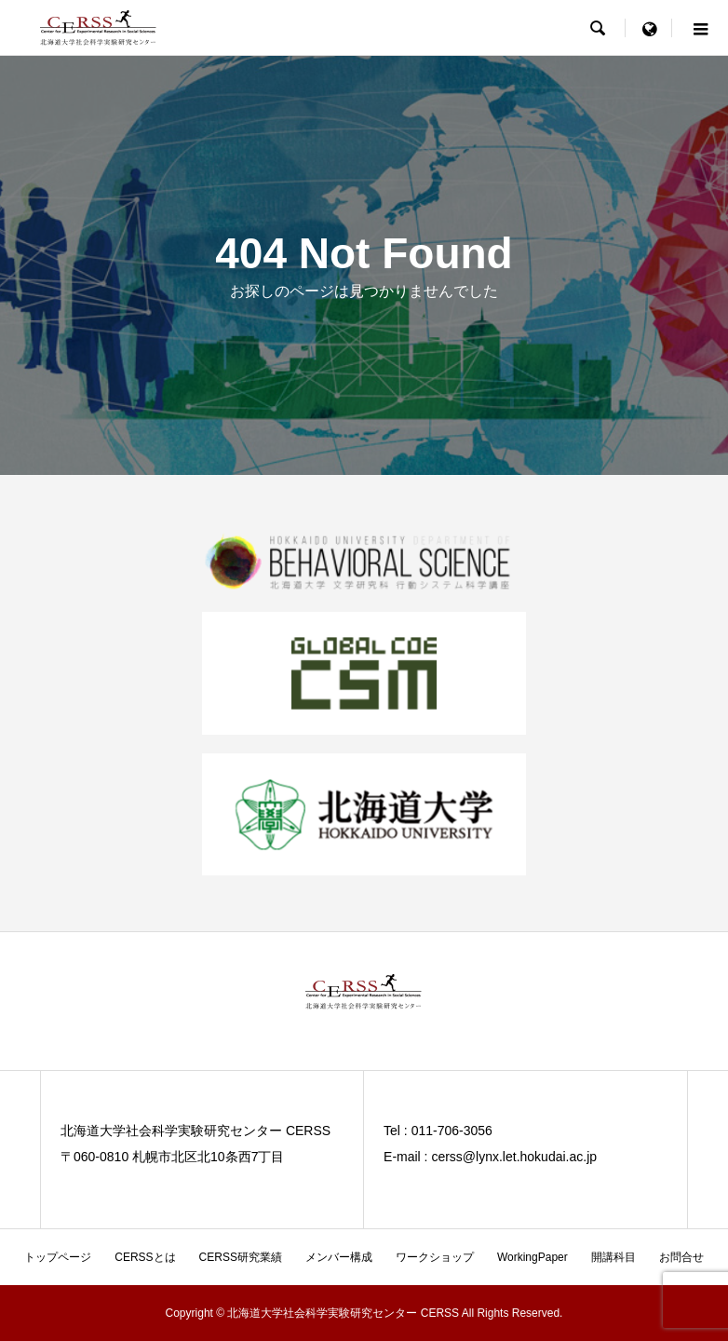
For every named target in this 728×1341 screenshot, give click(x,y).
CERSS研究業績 (240, 1257)
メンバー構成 (338, 1257)
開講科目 (613, 1257)
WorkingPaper (532, 1257)
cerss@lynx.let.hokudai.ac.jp (514, 1156)
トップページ (57, 1257)
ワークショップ (435, 1257)
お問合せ (681, 1257)
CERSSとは (145, 1257)
